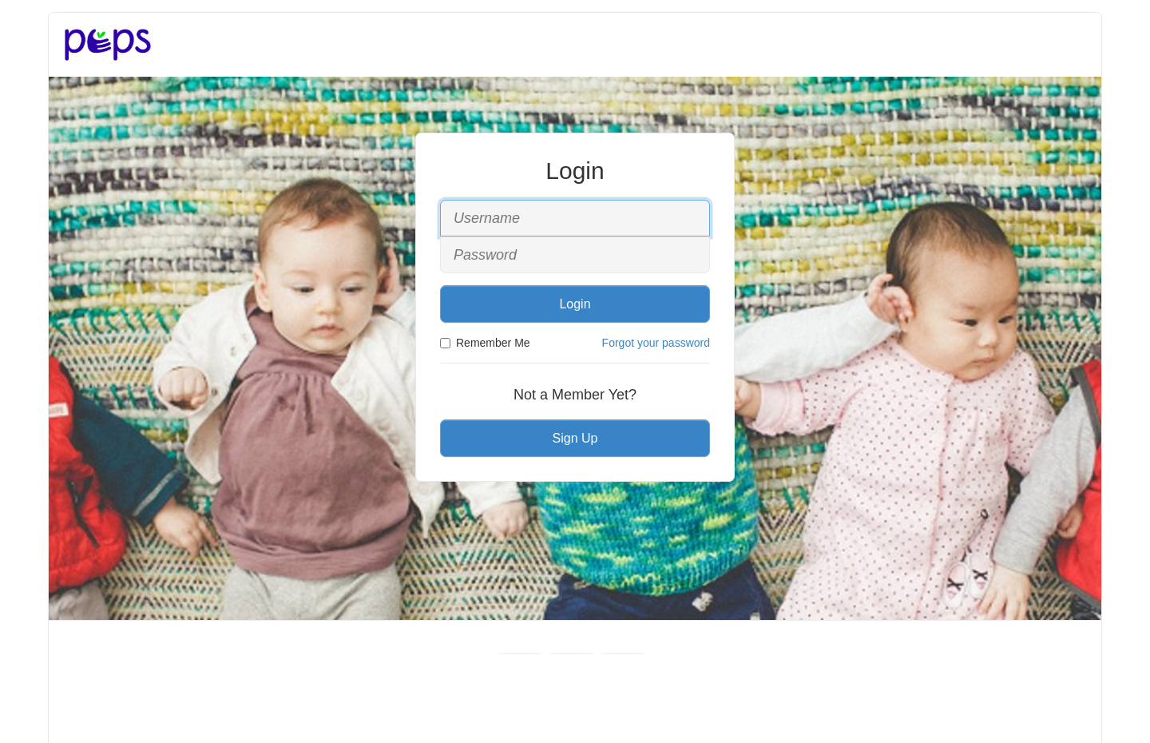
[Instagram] (623, 653)
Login (574, 304)
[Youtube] (571, 653)
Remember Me (485, 342)
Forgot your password (656, 342)
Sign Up (575, 438)
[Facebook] (520, 653)
